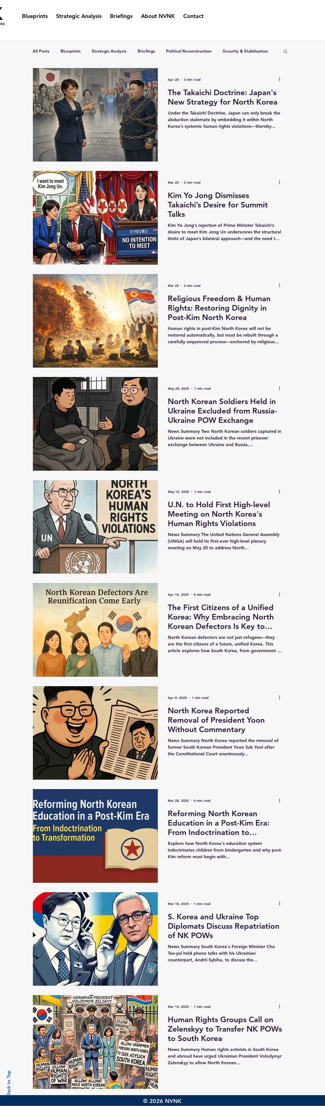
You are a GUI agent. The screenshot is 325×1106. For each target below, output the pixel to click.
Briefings (146, 51)
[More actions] (281, 79)
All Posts (41, 51)
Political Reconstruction (189, 51)
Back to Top (8, 1083)
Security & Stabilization (245, 51)
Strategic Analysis (109, 51)
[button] (285, 52)
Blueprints (71, 51)
